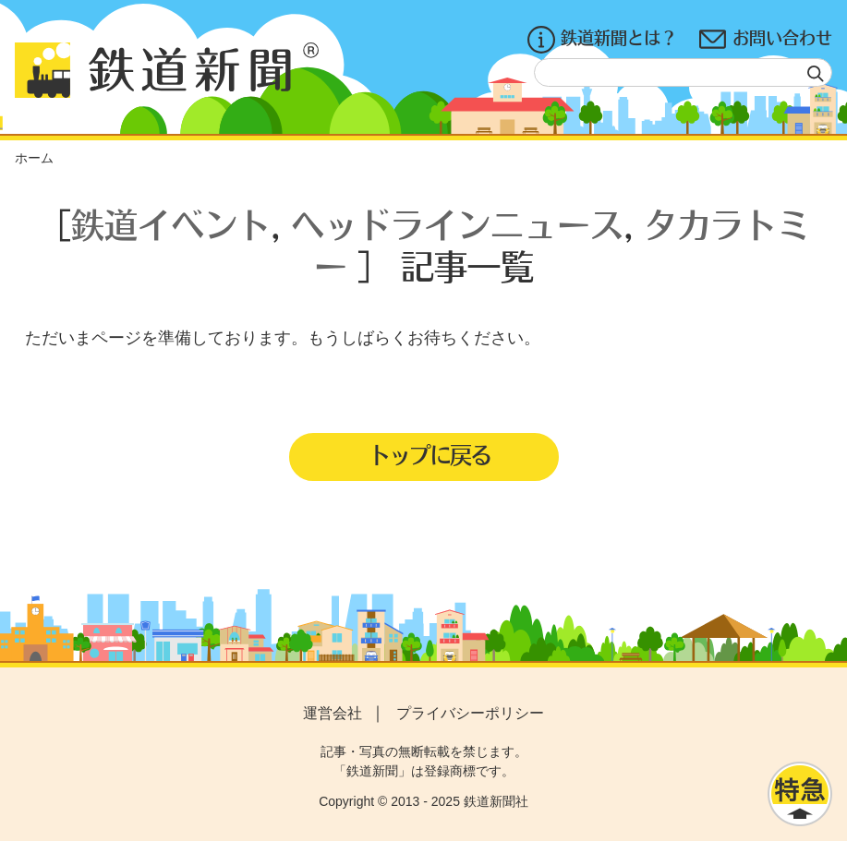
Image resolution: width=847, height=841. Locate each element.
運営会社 (332, 713)
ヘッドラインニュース (457, 224)
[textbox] (683, 72)
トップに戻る (429, 454)
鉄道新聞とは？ (602, 40)
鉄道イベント (171, 224)
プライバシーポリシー (470, 713)
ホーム (34, 157)
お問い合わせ (765, 40)
